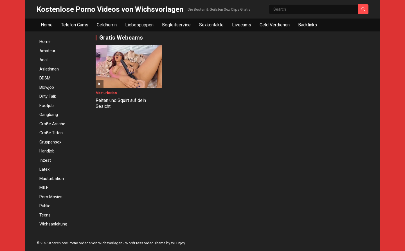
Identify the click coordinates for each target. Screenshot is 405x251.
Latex (44, 169)
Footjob (46, 105)
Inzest (45, 160)
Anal (43, 59)
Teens (45, 215)
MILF (43, 187)
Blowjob (46, 87)
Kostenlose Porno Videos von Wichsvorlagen (110, 9)
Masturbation (51, 178)
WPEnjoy (178, 243)
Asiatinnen (49, 69)
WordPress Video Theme (145, 243)
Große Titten (51, 132)
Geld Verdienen (275, 25)
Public (44, 205)
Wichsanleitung (53, 224)
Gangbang (48, 114)
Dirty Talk (47, 96)
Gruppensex (50, 142)
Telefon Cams (74, 25)
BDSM (44, 78)
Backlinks (307, 25)
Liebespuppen (139, 25)
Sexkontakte (211, 25)
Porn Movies (50, 196)
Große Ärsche (52, 123)
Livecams (241, 25)
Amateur (47, 50)
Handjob (47, 151)
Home (47, 25)
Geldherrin (107, 25)
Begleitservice (176, 25)
